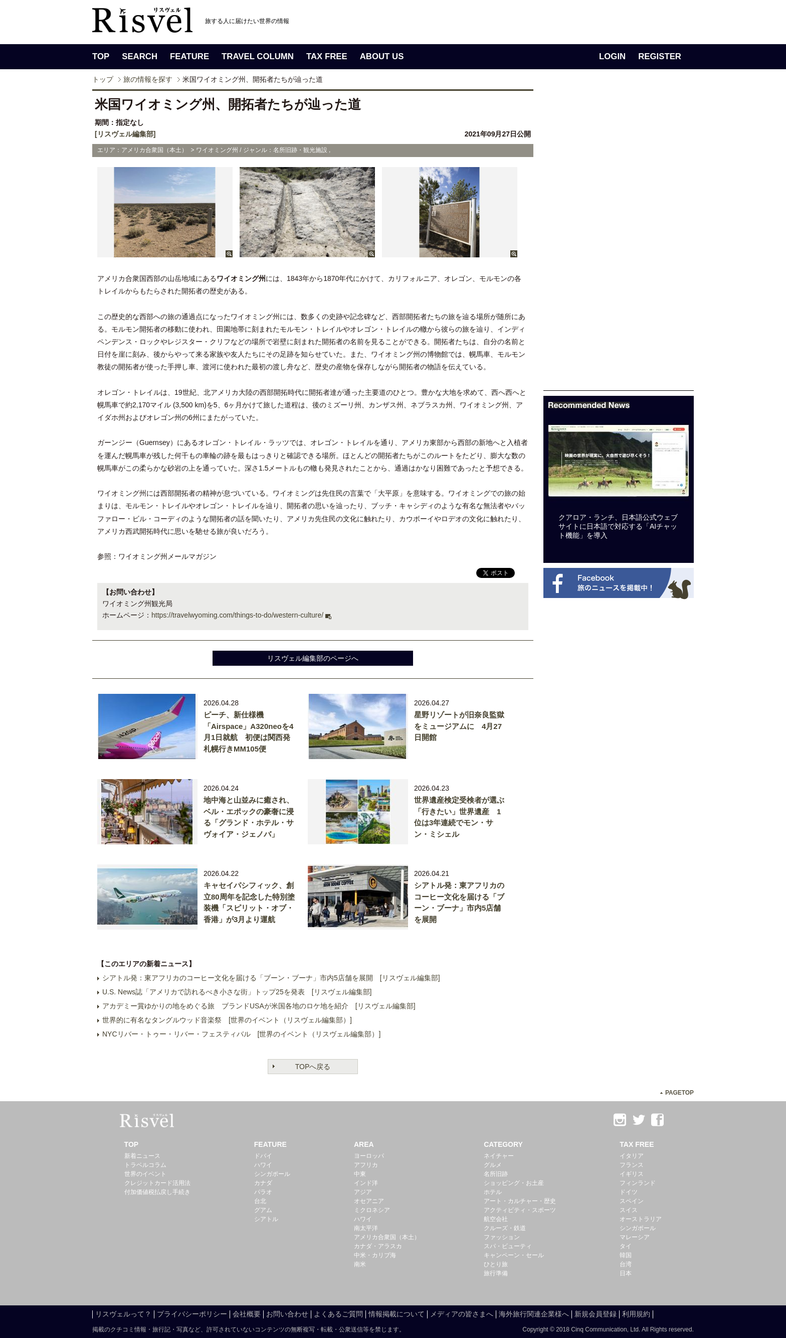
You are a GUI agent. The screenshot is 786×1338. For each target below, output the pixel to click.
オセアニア (369, 1201)
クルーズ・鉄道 (505, 1228)
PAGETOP (679, 1092)
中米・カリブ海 (375, 1255)
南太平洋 (366, 1228)
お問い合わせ (287, 1314)
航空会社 (496, 1219)
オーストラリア (641, 1219)
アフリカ (366, 1164)
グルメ (493, 1164)
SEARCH (139, 56)
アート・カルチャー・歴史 (520, 1201)
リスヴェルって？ (123, 1314)
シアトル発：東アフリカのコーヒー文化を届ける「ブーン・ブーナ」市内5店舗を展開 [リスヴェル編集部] (271, 978)
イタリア (632, 1155)
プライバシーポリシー (192, 1314)
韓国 (626, 1255)
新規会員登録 (595, 1314)
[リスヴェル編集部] (125, 134)
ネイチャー (499, 1155)
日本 (626, 1273)
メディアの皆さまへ (461, 1314)
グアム (263, 1210)
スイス (629, 1210)
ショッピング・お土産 (514, 1182)
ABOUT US (382, 56)
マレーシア (635, 1237)
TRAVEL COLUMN (258, 56)
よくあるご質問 (338, 1314)
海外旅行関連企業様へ (534, 1314)
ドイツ (629, 1192)
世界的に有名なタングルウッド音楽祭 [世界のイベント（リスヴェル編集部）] (227, 1020)
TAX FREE (326, 56)
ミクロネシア (372, 1210)
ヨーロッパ (369, 1155)
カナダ (263, 1182)
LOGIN (612, 56)
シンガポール (272, 1173)
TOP (100, 56)
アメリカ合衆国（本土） (387, 1237)
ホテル (493, 1192)
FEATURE (189, 56)
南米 (360, 1264)
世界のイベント (145, 1173)
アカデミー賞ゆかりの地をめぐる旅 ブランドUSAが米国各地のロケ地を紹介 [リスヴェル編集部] (259, 1006)
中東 (360, 1173)
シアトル (266, 1219)
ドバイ (263, 1155)
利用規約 (636, 1314)
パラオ (263, 1192)
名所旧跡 (496, 1173)
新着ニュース (142, 1155)
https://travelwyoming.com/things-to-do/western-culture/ (237, 615)
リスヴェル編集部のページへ (312, 658)
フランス (632, 1164)
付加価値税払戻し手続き (157, 1192)
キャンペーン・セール (514, 1255)
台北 (260, 1201)
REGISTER (659, 56)
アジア (363, 1192)
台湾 (626, 1264)
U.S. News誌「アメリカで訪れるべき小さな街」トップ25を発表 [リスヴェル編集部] (236, 992)
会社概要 (247, 1314)
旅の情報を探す (147, 79)
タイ (626, 1246)
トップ (102, 79)
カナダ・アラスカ (378, 1246)
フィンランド (638, 1182)
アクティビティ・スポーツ (520, 1210)
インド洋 (366, 1182)
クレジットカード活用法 (157, 1182)
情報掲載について (396, 1314)
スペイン (632, 1201)
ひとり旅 (496, 1264)
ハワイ (263, 1164)
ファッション (502, 1237)
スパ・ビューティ (508, 1246)
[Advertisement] (618, 239)
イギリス (632, 1173)
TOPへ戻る (313, 1067)
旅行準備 (496, 1273)
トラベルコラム (145, 1164)
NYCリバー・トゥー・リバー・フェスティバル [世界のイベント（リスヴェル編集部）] (241, 1034)
